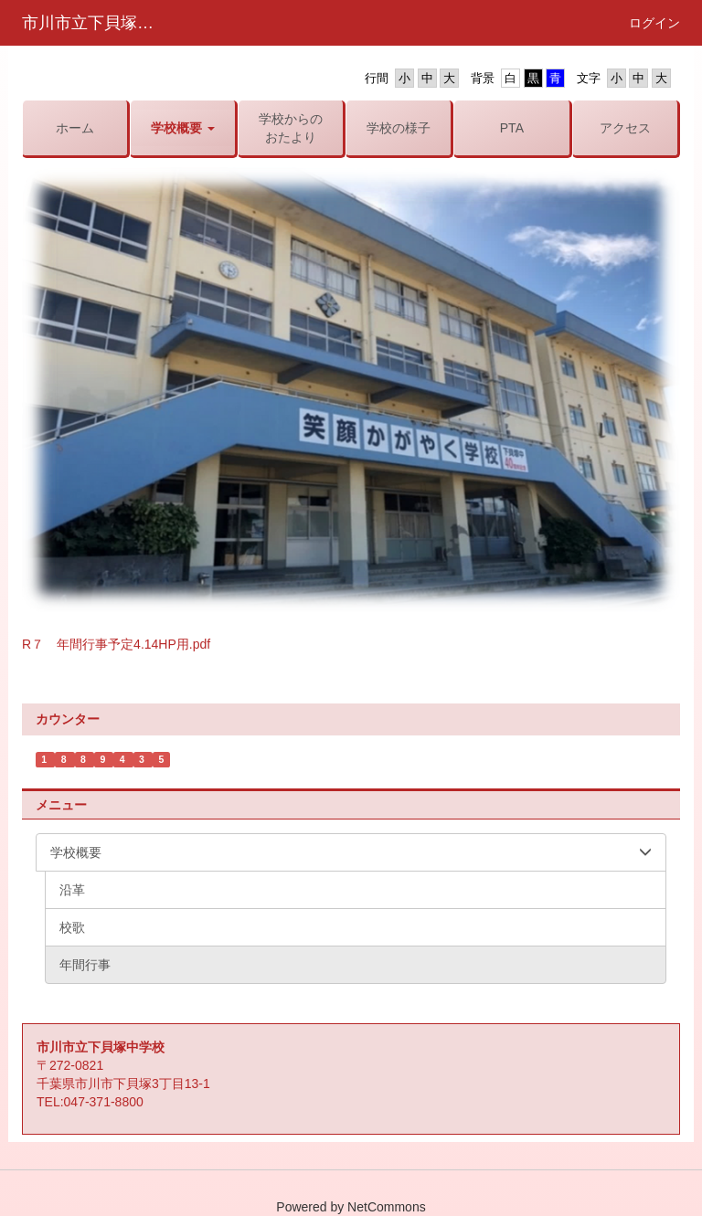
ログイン (654, 23)
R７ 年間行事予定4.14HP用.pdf (116, 644)
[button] (183, 128)
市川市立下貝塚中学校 (99, 23)
